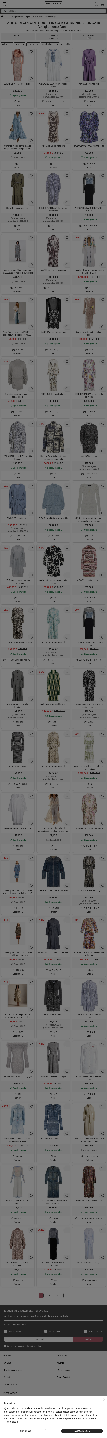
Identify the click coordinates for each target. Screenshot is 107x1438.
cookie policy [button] (17, 1420)
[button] (104, 1405)
